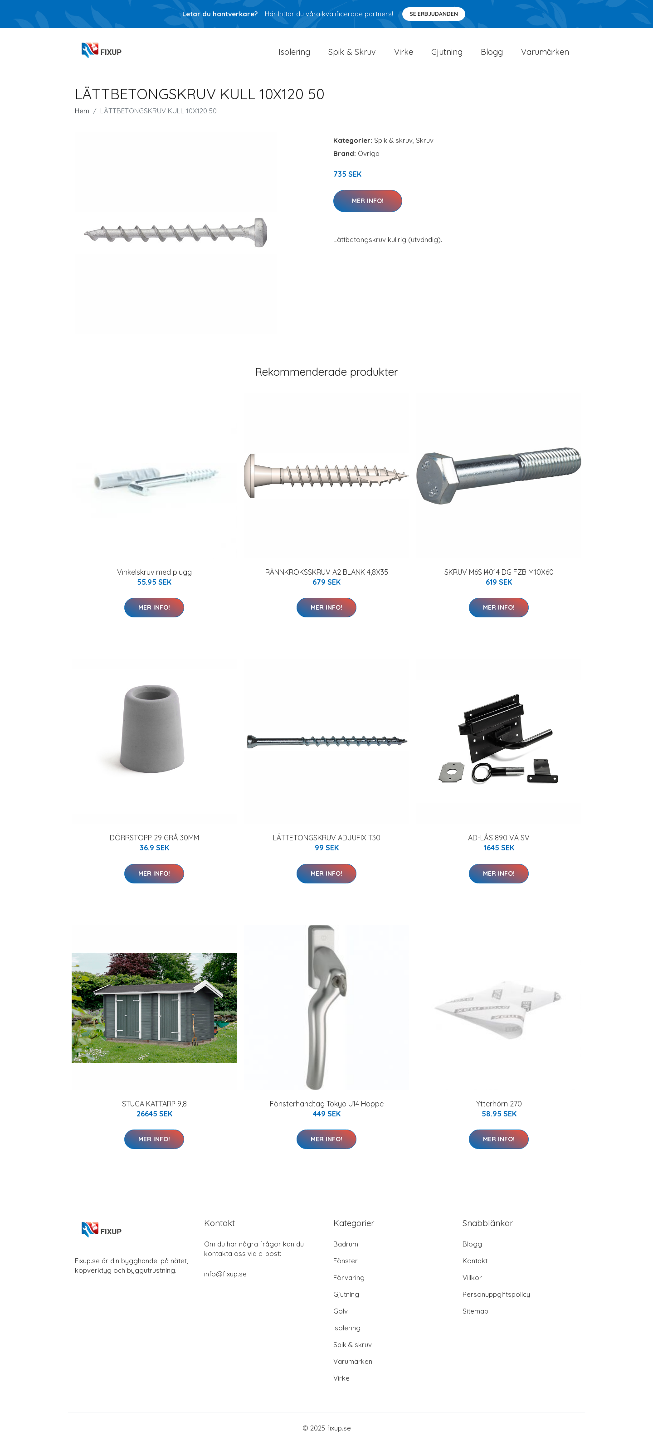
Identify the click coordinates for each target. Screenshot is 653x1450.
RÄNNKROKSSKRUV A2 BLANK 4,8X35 (326, 578)
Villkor (472, 1284)
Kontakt (475, 1267)
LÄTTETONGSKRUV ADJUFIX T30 (326, 844)
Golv (340, 1317)
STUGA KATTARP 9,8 (154, 1110)
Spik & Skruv (352, 55)
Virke (403, 55)
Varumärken (545, 55)
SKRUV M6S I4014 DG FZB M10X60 (499, 578)
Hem (82, 117)
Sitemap (475, 1317)
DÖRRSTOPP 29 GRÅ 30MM (154, 844)
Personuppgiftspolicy (496, 1300)
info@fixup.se (225, 1280)
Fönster (345, 1267)
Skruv (425, 146)
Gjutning (447, 55)
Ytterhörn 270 (499, 1110)
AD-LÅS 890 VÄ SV (499, 844)
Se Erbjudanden (433, 13)
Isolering (294, 55)
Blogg (492, 55)
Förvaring (349, 1284)
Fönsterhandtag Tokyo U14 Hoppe (327, 1110)
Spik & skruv (393, 146)
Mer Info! (368, 207)
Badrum (345, 1250)
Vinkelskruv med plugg (154, 578)
